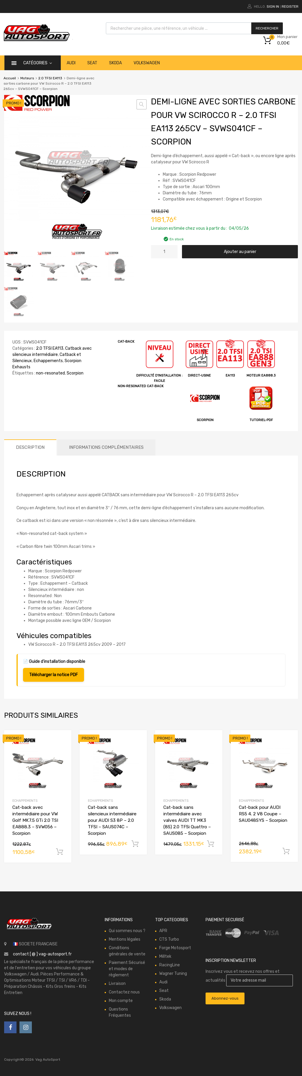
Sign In (273, 6)
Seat (92, 62)
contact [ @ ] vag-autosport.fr (42, 953)
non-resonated (50, 372)
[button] (142, 104)
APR (163, 930)
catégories (37, 62)
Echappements (48, 360)
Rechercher (267, 28)
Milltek (165, 956)
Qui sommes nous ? (127, 930)
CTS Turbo (169, 939)
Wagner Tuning (173, 973)
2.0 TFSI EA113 (50, 78)
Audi (71, 62)
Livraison (117, 983)
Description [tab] (30, 447)
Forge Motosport (175, 947)
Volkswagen (147, 62)
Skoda (115, 62)
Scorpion (75, 372)
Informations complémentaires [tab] (106, 447)
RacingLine (169, 964)
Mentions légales (124, 939)
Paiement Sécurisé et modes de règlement (127, 968)
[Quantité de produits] (164, 251)
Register (290, 6)
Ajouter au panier (240, 251)
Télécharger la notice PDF (53, 674)
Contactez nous (124, 991)
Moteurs (27, 78)
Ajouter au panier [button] (59, 851)
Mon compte (121, 1000)
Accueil (10, 78)
